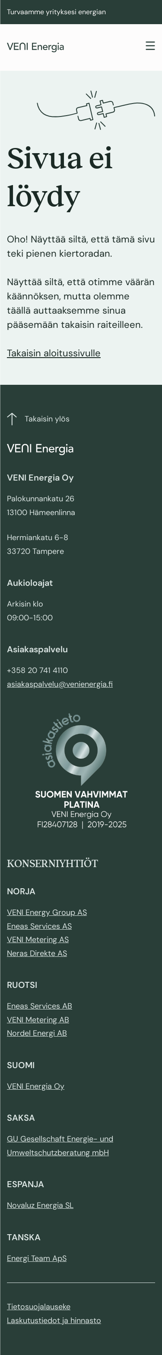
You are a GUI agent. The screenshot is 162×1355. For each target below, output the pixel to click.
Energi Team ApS (37, 1258)
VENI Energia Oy (35, 1086)
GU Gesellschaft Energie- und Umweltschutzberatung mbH (60, 1146)
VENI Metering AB (38, 1020)
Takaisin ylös (38, 419)
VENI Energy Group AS (47, 912)
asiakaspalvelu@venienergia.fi (60, 684)
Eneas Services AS (39, 926)
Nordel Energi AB (37, 1033)
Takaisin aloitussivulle (54, 353)
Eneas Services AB (39, 1006)
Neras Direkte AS (37, 953)
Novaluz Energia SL (40, 1205)
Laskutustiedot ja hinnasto (54, 1320)
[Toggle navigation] (150, 47)
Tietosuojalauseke (38, 1307)
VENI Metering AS (38, 939)
